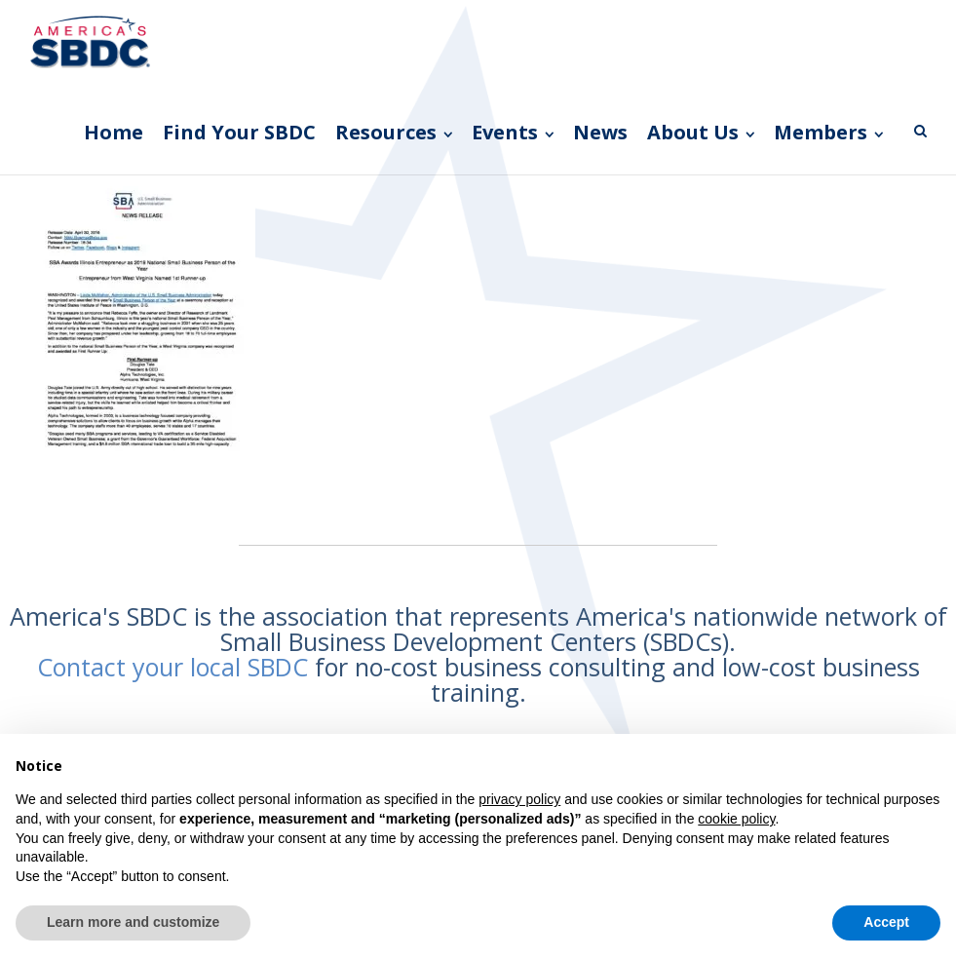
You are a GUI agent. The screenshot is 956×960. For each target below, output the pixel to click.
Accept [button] (886, 922)
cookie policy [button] (736, 818)
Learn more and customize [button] (133, 922)
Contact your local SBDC (172, 666)
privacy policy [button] (519, 799)
